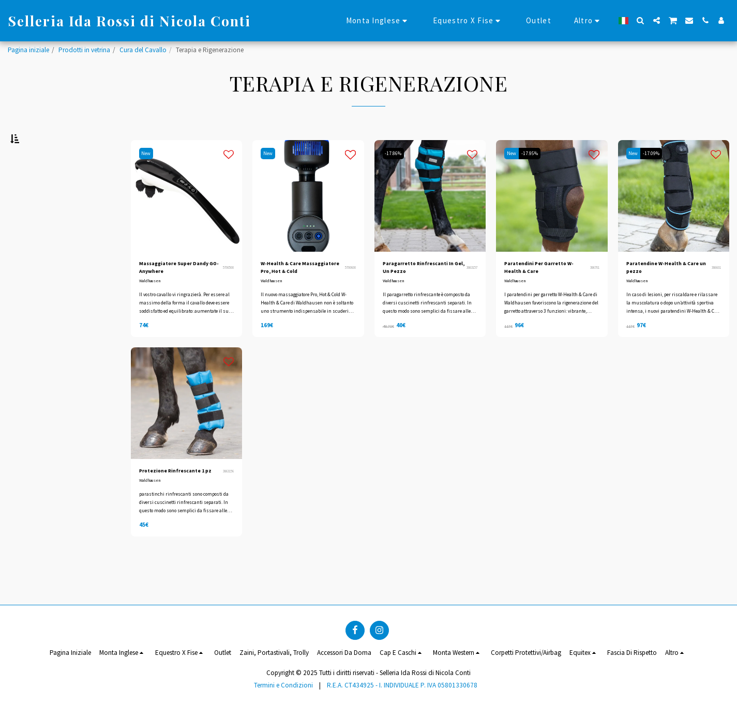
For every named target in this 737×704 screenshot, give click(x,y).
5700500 (226, 295)
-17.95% (536, 179)
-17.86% (395, 179)
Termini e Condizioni (283, 685)
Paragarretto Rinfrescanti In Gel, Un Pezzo (419, 296)
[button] (640, 20)
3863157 (470, 295)
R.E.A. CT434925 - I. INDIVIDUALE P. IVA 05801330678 (402, 685)
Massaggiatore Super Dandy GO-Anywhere (174, 295)
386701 (593, 295)
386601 (715, 295)
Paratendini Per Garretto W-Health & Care (544, 295)
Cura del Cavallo (143, 49)
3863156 (226, 507)
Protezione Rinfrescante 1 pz (168, 507)
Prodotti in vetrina (84, 49)
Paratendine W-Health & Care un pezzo (666, 295)
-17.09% (658, 179)
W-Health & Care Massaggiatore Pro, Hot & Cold (299, 296)
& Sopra (38, 264)
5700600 (348, 295)
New (148, 179)
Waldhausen (152, 312)
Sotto (32, 236)
